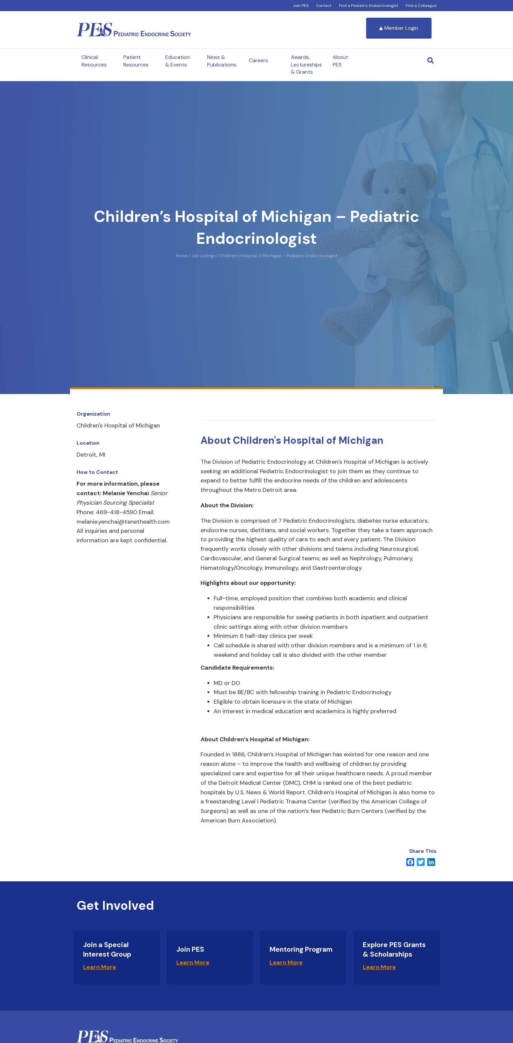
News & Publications (221, 61)
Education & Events (177, 61)
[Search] (430, 60)
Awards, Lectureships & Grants (306, 64)
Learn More (99, 967)
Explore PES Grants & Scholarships (394, 949)
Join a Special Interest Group (107, 949)
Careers (258, 60)
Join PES (301, 5)
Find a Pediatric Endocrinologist (368, 5)
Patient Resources (136, 61)
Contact (323, 5)
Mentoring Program (301, 949)
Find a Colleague (421, 5)
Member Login (399, 28)
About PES (340, 61)
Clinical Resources (94, 61)
